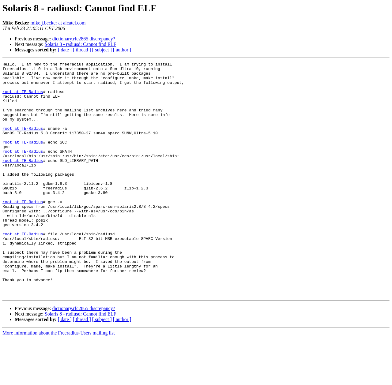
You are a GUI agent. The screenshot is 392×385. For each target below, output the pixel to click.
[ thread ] (82, 49)
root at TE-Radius (22, 98)
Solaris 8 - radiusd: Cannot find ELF (80, 44)
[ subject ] (102, 49)
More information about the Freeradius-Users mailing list (58, 379)
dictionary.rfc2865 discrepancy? (83, 38)
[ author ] (122, 49)
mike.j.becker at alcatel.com (58, 22)
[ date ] (65, 49)
